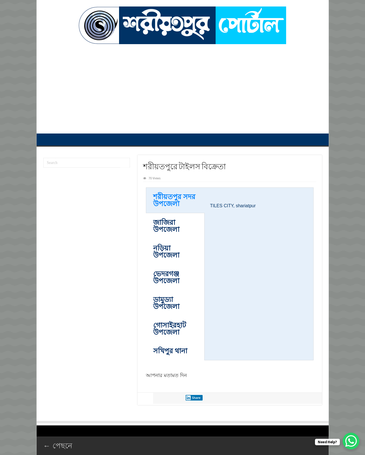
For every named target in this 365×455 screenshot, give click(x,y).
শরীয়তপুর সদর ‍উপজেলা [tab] (174, 200)
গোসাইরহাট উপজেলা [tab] (169, 328)
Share (193, 398)
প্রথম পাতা (46, 139)
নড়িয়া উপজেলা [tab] (166, 251)
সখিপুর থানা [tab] (170, 351)
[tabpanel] (259, 203)
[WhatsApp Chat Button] (351, 441)
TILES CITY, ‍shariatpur (233, 205)
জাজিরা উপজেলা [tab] (166, 226)
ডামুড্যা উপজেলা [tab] (166, 303)
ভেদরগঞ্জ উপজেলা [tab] (166, 277)
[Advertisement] (182, 86)
